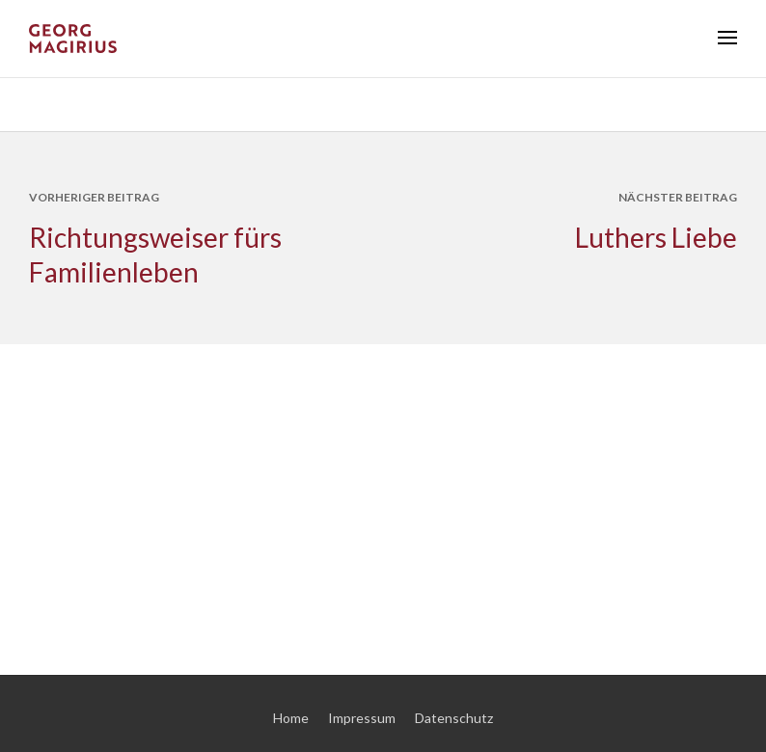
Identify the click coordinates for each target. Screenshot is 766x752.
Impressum (362, 718)
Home (291, 718)
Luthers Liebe (656, 237)
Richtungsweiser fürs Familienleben (155, 254)
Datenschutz (454, 718)
